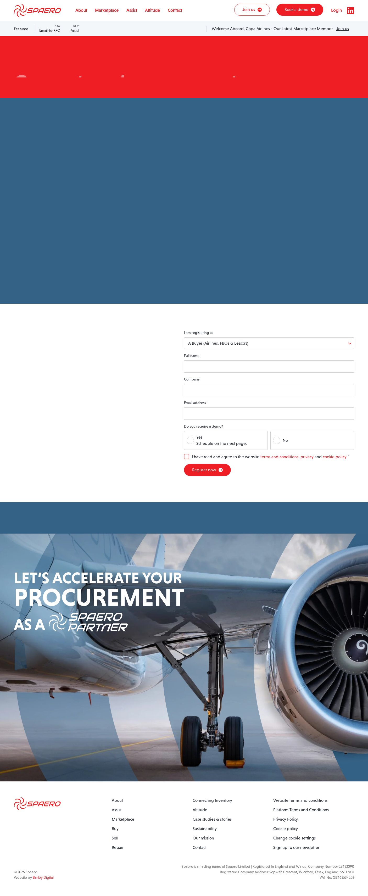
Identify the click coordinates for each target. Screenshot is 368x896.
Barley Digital (43, 877)
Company (192, 379)
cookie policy (335, 457)
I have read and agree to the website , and (270, 457)
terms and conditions (279, 457)
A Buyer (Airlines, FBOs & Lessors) (218, 343)
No (285, 440)
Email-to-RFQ (49, 28)
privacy (307, 457)
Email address (196, 403)
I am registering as (198, 333)
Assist (75, 28)
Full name (191, 356)
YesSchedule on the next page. (221, 440)
